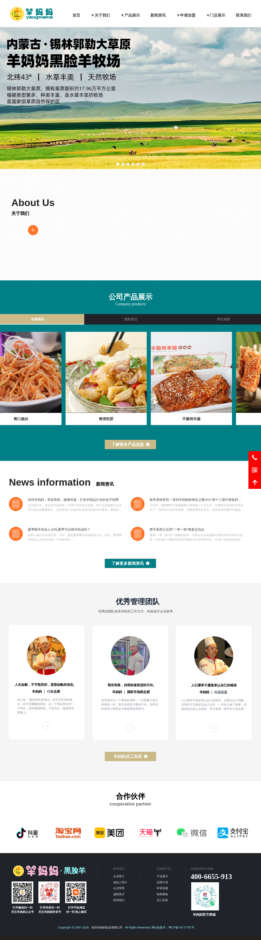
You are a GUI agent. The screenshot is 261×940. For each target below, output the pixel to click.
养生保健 (223, 319)
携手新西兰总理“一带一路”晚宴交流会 (177, 529)
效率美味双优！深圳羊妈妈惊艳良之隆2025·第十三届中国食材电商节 (195, 500)
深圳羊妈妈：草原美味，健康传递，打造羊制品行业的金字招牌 (73, 499)
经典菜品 (37, 319)
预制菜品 (130, 319)
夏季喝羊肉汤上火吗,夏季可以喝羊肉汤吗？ (59, 529)
